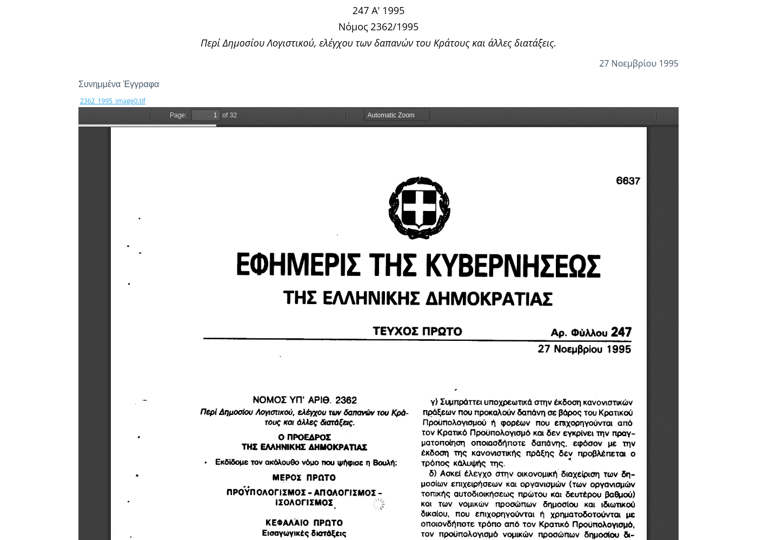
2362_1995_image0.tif (112, 101)
